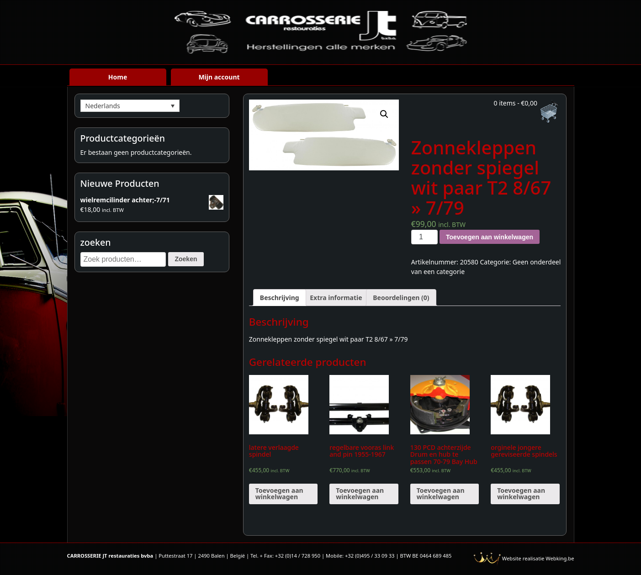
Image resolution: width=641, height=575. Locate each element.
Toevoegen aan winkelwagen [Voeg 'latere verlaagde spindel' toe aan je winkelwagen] (279, 493)
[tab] (279, 297)
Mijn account (218, 77)
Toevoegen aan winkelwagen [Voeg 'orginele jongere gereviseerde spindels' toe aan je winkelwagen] (521, 493)
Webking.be (560, 558)
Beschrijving (279, 297)
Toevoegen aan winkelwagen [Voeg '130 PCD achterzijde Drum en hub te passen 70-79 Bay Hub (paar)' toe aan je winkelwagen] (441, 493)
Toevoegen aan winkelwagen (489, 237)
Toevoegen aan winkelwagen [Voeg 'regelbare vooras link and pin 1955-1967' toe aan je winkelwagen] (360, 493)
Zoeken (186, 259)
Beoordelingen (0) (401, 297)
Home (117, 77)
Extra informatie (336, 297)
